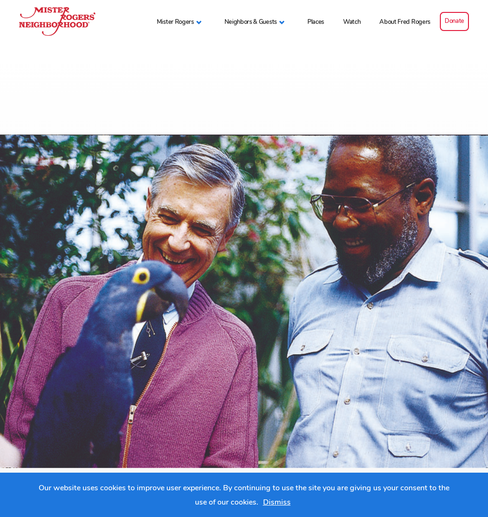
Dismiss (277, 502)
